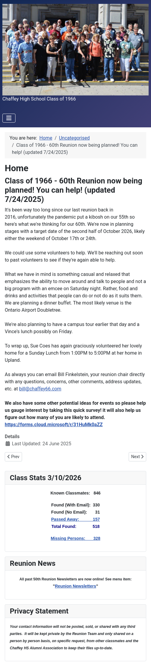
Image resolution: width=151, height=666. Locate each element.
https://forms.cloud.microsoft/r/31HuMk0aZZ (54, 424)
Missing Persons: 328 (75, 538)
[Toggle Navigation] (8, 118)
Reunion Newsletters (75, 586)
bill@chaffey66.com (40, 389)
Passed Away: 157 (75, 519)
